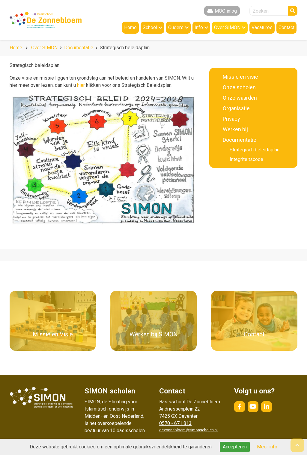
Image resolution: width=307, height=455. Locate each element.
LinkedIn (266, 406)
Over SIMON (44, 47)
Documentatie (78, 47)
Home (16, 47)
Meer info (267, 447)
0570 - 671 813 (175, 423)
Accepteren (235, 447)
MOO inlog (226, 11)
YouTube (253, 406)
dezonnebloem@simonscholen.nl (188, 430)
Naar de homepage (46, 20)
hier (81, 85)
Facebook (239, 406)
